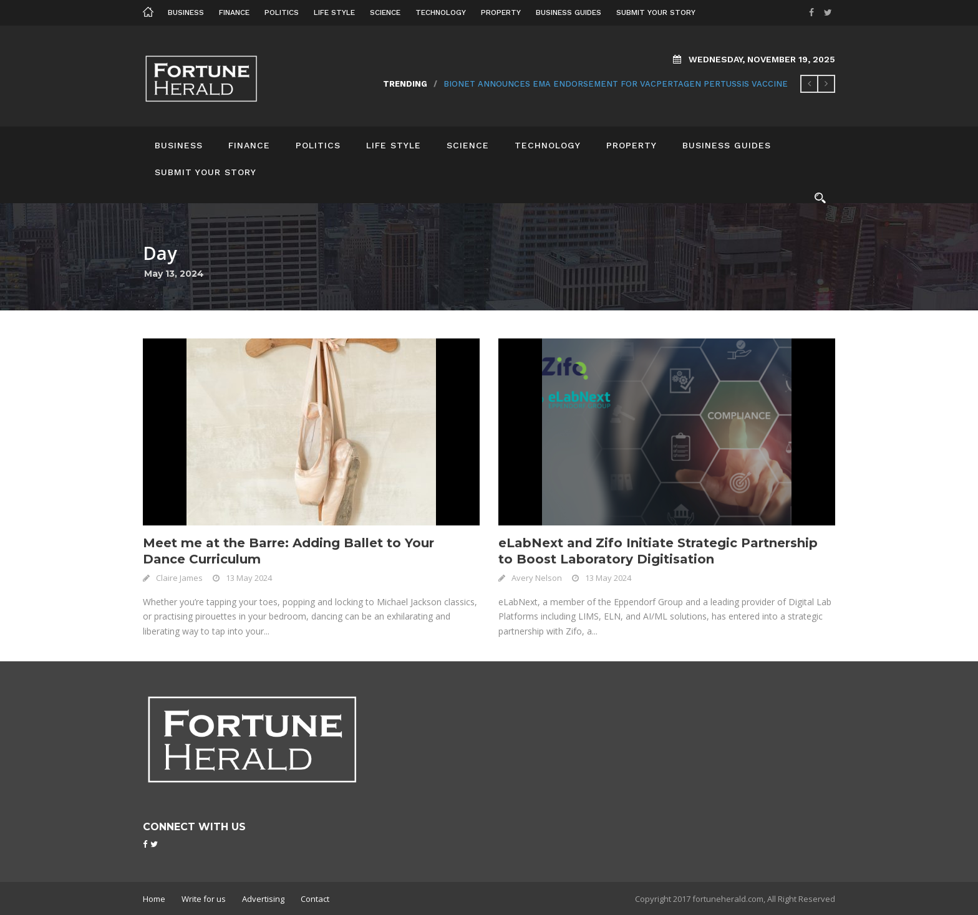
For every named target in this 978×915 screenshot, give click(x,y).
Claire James (179, 577)
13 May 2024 (249, 577)
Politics (281, 12)
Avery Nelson (536, 577)
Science (385, 12)
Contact (315, 898)
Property (501, 12)
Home (154, 898)
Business (186, 12)
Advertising (263, 898)
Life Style (334, 12)
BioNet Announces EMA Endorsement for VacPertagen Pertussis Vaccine (615, 84)
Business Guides (568, 12)
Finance (234, 12)
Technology (440, 12)
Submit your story (655, 12)
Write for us (204, 898)
